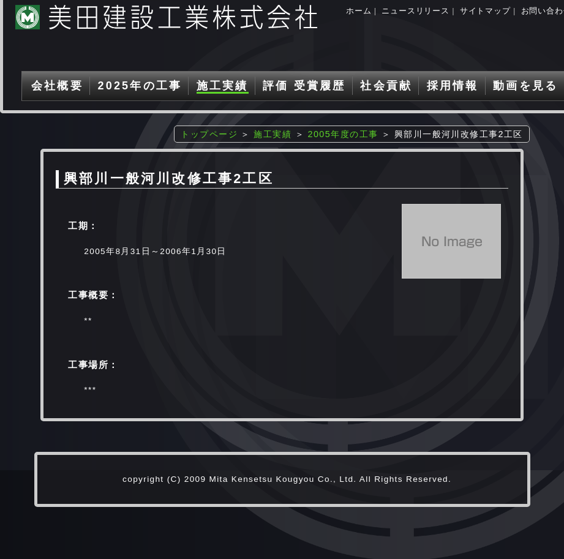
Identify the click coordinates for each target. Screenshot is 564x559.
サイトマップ (485, 10)
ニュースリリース (415, 10)
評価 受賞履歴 (304, 86)
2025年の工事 (139, 86)
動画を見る (525, 86)
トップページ (209, 134)
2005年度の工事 (342, 134)
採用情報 (453, 86)
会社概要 (57, 86)
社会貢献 (386, 86)
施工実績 (223, 86)
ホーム (358, 10)
